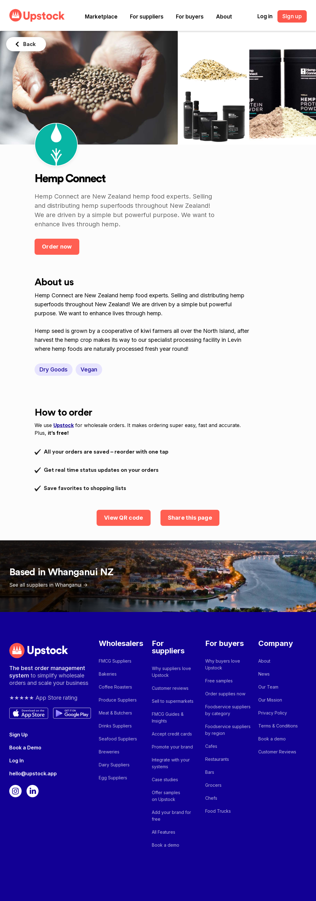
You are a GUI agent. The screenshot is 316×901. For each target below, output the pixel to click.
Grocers (213, 785)
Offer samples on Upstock (166, 796)
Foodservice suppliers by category (228, 710)
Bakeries (108, 674)
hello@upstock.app (33, 773)
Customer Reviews (277, 751)
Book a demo (165, 845)
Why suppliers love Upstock (171, 672)
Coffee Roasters (115, 686)
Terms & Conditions (278, 725)
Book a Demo (25, 747)
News (264, 674)
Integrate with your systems (171, 763)
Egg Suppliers (113, 777)
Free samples (219, 680)
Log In (16, 760)
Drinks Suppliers (115, 725)
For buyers (190, 17)
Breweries (109, 751)
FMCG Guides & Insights (168, 717)
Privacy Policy (272, 712)
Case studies (165, 779)
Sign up (292, 16)
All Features (163, 832)
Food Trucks (218, 811)
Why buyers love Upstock (222, 664)
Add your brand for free (171, 816)
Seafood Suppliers (118, 738)
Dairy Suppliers (114, 764)
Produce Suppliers (118, 699)
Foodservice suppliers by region (228, 730)
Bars (209, 772)
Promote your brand (172, 746)
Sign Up (18, 734)
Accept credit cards (172, 733)
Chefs (211, 798)
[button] (101, 16)
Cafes (211, 746)
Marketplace (101, 17)
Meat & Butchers (115, 712)
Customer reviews (170, 688)
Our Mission (270, 699)
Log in (264, 16)
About (224, 17)
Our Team (268, 686)
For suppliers (147, 17)
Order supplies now (225, 693)
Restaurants (217, 759)
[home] (37, 15)
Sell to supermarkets (172, 701)
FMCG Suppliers (115, 661)
